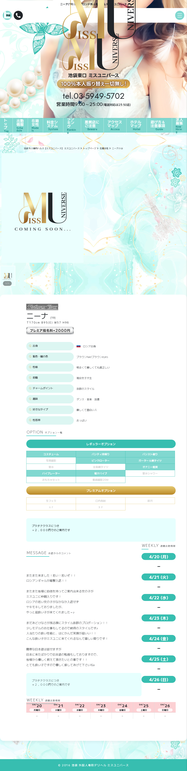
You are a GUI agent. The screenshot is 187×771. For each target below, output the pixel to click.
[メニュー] (179, 15)
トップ (6, 125)
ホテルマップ (135, 125)
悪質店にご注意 (92, 125)
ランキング (72, 125)
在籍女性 (35, 125)
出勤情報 (20, 125)
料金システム (52, 125)
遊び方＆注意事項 (157, 125)
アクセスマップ (114, 125)
